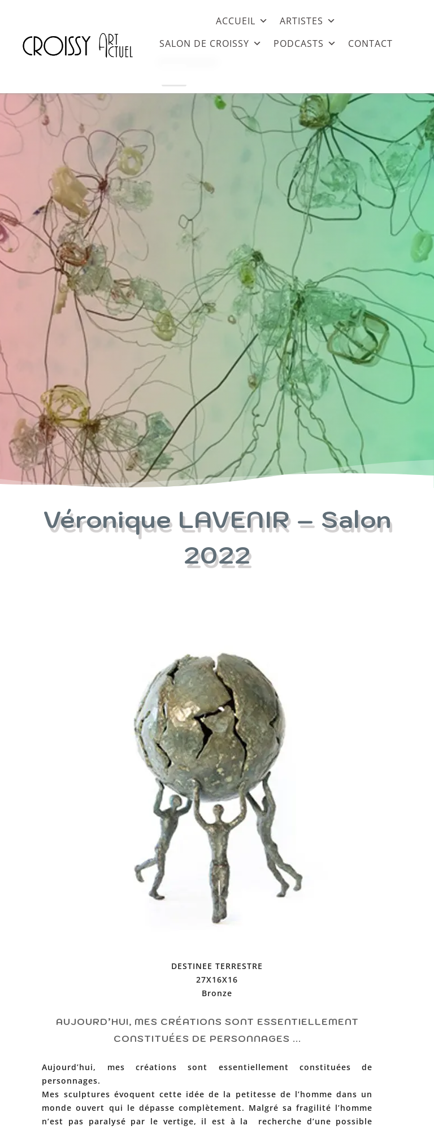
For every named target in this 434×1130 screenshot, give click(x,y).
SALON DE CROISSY (210, 43)
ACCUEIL (242, 21)
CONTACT (370, 43)
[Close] (174, 75)
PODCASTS (305, 43)
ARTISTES (308, 21)
